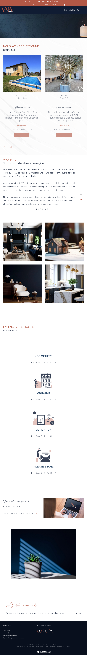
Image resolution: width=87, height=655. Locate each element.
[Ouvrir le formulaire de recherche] (71, 10)
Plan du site (30, 646)
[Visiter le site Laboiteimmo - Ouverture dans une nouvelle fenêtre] (43, 650)
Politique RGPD (60, 646)
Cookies (68, 646)
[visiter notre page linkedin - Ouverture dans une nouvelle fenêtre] (51, 631)
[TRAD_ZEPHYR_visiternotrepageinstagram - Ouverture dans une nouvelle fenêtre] (45, 631)
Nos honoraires (21, 646)
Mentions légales (39, 646)
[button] (11, 147)
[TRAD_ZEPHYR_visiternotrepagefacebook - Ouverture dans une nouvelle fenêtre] (39, 631)
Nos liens (52, 646)
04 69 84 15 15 (7, 630)
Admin (47, 646)
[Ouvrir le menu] (83, 10)
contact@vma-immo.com (11, 633)
